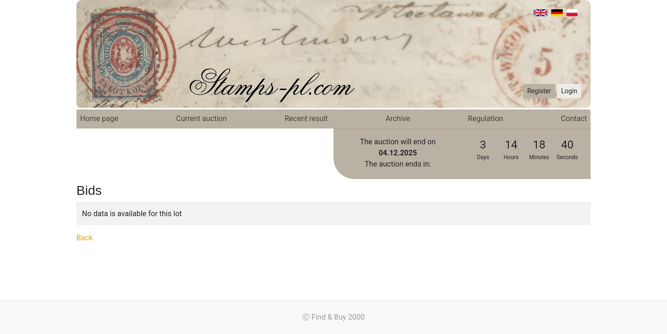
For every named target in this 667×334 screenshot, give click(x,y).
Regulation (485, 118)
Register (539, 91)
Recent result (305, 118)
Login (569, 91)
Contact (574, 118)
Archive (398, 118)
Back (84, 237)
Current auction (201, 118)
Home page (99, 118)
